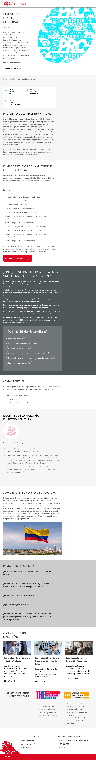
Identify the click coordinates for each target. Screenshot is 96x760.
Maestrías (12, 79)
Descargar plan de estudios (15, 258)
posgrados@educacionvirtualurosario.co (73, 740)
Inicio (5, 79)
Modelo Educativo (27, 740)
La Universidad (25, 748)
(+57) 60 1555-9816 (66, 744)
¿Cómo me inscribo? (27, 744)
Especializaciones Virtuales (30, 737)
